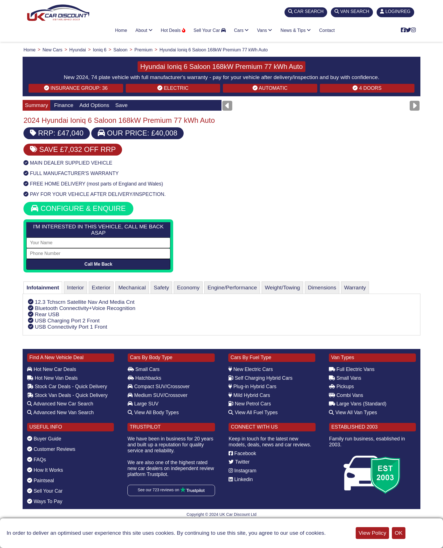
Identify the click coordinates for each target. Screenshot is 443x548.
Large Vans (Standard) (357, 404)
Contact (327, 30)
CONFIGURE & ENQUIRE (78, 208)
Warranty (355, 288)
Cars (241, 30)
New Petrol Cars (249, 404)
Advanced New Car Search (60, 404)
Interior (75, 288)
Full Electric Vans (352, 369)
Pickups (341, 386)
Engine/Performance (232, 288)
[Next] (415, 106)
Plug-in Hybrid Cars (252, 386)
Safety (161, 288)
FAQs (36, 459)
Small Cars (144, 369)
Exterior (101, 288)
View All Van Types (353, 412)
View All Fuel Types (253, 412)
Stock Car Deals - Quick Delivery (67, 386)
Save (121, 105)
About (143, 30)
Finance (63, 105)
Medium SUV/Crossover (158, 395)
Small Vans (345, 378)
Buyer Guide (44, 439)
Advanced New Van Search (60, 412)
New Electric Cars (250, 369)
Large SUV (143, 404)
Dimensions (322, 288)
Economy (188, 288)
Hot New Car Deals (51, 369)
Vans (264, 30)
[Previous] (227, 106)
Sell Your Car (210, 30)
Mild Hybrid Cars (249, 395)
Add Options (94, 105)
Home (121, 30)
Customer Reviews (51, 449)
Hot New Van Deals (52, 378)
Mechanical (132, 288)
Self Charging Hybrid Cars (260, 378)
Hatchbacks (144, 378)
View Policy (372, 533)
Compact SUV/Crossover (159, 386)
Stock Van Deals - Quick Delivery (67, 395)
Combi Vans (346, 395)
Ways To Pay (44, 501)
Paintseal (40, 480)
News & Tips (296, 30)
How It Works (45, 470)
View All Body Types (153, 412)
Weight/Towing (282, 288)
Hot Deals (173, 30)
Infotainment (43, 288)
